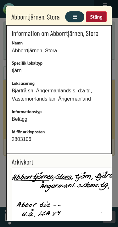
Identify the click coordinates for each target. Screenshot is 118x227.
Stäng (96, 17)
